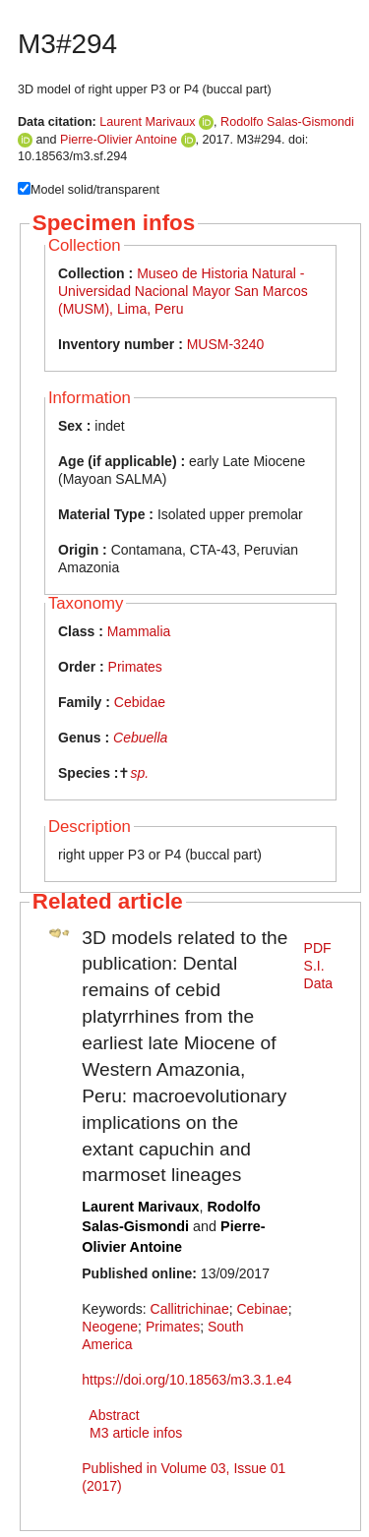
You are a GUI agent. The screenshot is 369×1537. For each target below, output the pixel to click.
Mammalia (139, 631)
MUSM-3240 (226, 344)
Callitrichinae (190, 1309)
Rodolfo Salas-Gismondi (287, 122)
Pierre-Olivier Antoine (118, 140)
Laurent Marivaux (147, 122)
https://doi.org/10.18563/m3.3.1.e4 (186, 1380)
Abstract (114, 1415)
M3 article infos (136, 1433)
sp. (139, 773)
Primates (135, 667)
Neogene (110, 1326)
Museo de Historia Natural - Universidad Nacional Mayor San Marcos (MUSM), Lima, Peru (183, 291)
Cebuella (140, 737)
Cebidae (139, 702)
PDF (318, 948)
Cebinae (261, 1309)
